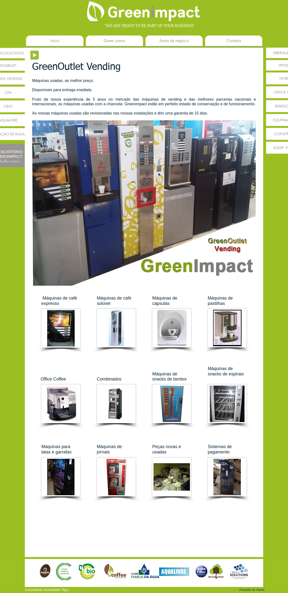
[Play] (34, 55)
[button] (252, 590)
